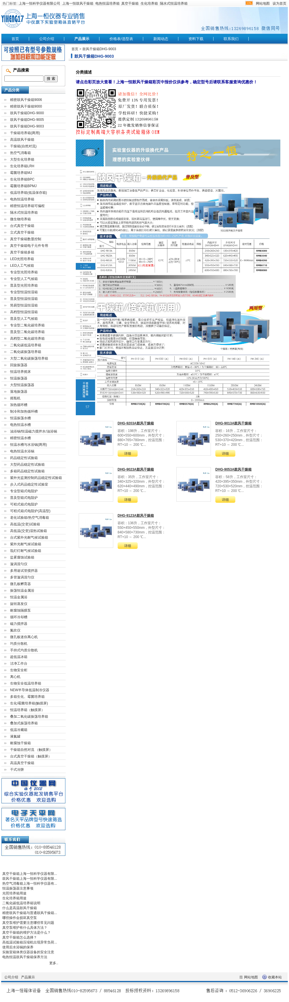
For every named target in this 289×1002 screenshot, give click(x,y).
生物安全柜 (18, 670)
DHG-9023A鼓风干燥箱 (136, 469)
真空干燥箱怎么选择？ (19, 937)
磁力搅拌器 (18, 624)
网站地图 (263, 3)
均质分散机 (18, 644)
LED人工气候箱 (22, 266)
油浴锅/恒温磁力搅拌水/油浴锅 (33, 431)
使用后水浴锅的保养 (17, 947)
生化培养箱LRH (22, 166)
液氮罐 (15, 736)
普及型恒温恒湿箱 (24, 299)
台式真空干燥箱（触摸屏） (31, 756)
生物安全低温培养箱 (25, 683)
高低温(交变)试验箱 (25, 524)
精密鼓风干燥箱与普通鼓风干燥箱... (29, 913)
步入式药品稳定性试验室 (29, 484)
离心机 (15, 677)
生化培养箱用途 (14, 898)
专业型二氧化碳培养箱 (27, 325)
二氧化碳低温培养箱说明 (21, 903)
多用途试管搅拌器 (24, 571)
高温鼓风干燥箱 (22, 140)
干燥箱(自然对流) (23, 146)
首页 (15, 39)
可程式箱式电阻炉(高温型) (30, 511)
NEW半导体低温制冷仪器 (29, 690)
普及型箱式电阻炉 (24, 498)
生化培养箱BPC (22, 179)
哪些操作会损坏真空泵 (19, 918)
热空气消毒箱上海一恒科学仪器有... (29, 883)
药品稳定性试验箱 (24, 458)
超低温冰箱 (18, 657)
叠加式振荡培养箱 (24, 723)
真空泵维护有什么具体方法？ (24, 928)
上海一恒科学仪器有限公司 (39, 3)
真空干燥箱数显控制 (25, 239)
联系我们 (231, 39)
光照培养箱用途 (14, 893)
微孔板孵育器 (20, 584)
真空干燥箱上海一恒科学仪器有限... (29, 874)
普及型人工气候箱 (24, 319)
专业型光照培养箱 (24, 272)
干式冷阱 (17, 770)
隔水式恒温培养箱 (174, 3)
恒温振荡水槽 (20, 418)
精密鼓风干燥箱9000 (26, 106)
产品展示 (81, 39)
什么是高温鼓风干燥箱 (19, 908)
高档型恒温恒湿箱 (24, 312)
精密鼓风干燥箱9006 (26, 100)
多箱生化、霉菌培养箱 (27, 697)
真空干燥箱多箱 (22, 252)
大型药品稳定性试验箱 (27, 465)
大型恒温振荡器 (22, 385)
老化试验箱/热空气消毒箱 (29, 518)
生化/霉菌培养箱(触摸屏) (29, 703)
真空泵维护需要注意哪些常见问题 (28, 923)
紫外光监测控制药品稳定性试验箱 (36, 478)
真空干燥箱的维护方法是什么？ (26, 932)
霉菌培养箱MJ (21, 173)
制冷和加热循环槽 (24, 411)
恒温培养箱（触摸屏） (27, 710)
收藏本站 (275, 977)
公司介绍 (46, 39)
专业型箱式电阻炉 (24, 491)
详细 (127, 454)
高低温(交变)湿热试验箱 (28, 531)
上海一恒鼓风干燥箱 (77, 3)
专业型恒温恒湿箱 (24, 292)
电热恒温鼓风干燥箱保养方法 (24, 957)
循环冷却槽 (18, 617)
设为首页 (279, 3)
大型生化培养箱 (22, 159)
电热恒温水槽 (20, 425)
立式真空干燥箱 (22, 232)
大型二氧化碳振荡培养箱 (29, 358)
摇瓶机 (15, 398)
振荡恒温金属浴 (22, 591)
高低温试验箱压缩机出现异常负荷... (29, 942)
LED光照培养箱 (22, 259)
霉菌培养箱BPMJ (23, 186)
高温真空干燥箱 (22, 763)
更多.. (53, 963)
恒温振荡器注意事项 (17, 888)
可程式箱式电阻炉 (24, 504)
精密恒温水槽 (20, 438)
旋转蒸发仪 (18, 604)
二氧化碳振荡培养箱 (25, 352)
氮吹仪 (15, 630)
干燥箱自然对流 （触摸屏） (31, 750)
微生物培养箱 (20, 219)
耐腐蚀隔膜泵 (20, 610)
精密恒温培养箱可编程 (27, 206)
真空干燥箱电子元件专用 (29, 246)
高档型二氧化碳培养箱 (27, 338)
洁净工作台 (18, 663)
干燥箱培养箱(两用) (25, 133)
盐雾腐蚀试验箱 (22, 557)
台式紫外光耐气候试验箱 (29, 537)
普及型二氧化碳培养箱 (27, 332)
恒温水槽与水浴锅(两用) (28, 445)
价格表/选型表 (121, 39)
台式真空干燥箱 (22, 226)
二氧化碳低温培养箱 (25, 345)
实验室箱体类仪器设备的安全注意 (28, 952)
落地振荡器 (18, 392)
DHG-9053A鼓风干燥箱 (233, 469)
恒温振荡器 (18, 378)
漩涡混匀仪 (18, 564)
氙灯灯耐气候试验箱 (25, 551)
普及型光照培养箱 (24, 285)
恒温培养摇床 (20, 372)
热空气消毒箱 (20, 153)
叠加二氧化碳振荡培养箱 (29, 717)
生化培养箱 (149, 3)
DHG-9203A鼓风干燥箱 (136, 423)
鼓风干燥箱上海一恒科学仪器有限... (29, 879)
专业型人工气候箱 (24, 279)
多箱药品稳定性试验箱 (27, 471)
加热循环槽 (18, 405)
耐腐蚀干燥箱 (20, 743)
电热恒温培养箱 (107, 3)
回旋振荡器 (18, 365)
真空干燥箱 (130, 3)
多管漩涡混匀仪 (22, 577)
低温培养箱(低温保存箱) (28, 193)
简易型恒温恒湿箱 (24, 305)
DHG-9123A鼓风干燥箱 (136, 516)
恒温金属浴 (18, 597)
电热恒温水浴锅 (22, 451)
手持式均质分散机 (24, 650)
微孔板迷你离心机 (24, 637)
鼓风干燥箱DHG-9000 (27, 113)
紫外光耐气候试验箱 (25, 544)
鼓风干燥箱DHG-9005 (27, 120)
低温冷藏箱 (18, 730)
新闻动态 (160, 39)
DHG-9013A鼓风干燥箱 (233, 423)
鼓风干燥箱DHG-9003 (99, 49)
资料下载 (195, 39)
